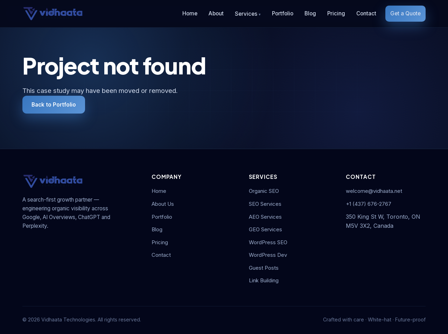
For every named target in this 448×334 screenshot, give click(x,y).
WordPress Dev (268, 255)
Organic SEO (264, 191)
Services (246, 13)
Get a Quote (405, 13)
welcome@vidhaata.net (374, 191)
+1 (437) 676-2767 (368, 204)
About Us (163, 204)
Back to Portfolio (53, 104)
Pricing (336, 13)
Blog (310, 13)
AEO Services (265, 217)
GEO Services (265, 229)
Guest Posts (264, 268)
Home (189, 13)
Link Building (264, 280)
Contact (366, 13)
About (216, 13)
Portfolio (282, 13)
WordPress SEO (268, 242)
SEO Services (265, 204)
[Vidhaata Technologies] (52, 13)
